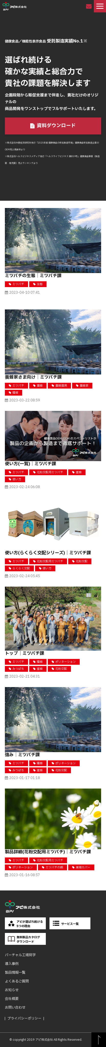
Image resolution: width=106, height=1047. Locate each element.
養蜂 (40, 385)
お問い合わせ (89, 6)
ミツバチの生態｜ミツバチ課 (33, 276)
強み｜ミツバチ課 (22, 755)
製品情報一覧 (15, 972)
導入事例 (12, 963)
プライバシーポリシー (24, 1018)
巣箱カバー (83, 867)
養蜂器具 (61, 385)
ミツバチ (18, 284)
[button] (100, 6)
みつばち (18, 669)
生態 (40, 284)
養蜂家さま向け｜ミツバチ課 (33, 377)
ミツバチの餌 (54, 867)
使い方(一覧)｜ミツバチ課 (30, 464)
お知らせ (12, 990)
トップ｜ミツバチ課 (24, 653)
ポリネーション (65, 662)
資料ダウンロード (56, 126)
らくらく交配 (21, 568)
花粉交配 (81, 561)
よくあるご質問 (17, 981)
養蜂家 (84, 385)
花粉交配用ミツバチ (50, 472)
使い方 (16, 479)
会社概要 (12, 998)
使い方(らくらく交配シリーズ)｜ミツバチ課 (48, 553)
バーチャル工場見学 (20, 955)
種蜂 (15, 393)
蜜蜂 (79, 472)
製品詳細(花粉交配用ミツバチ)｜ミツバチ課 (48, 852)
